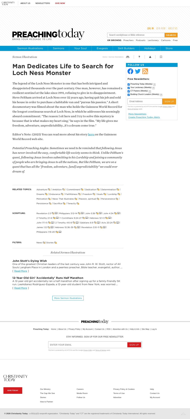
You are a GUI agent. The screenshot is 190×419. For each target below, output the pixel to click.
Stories (50, 242)
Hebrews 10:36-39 (64, 227)
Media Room (82, 393)
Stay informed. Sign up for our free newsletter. (95, 337)
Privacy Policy (167, 106)
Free (175, 40)
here (91, 134)
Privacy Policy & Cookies (124, 389)
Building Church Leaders (144, 94)
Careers (80, 389)
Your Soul (80, 48)
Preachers (128, 40)
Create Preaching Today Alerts (144, 117)
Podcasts (140, 40)
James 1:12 (41, 227)
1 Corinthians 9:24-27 (71, 218)
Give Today (12, 390)
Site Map (145, 329)
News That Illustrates (63, 198)
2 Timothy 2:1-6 (44, 218)
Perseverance (108, 198)
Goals (100, 194)
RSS (108, 329)
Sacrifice (57, 203)
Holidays (149, 48)
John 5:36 (90, 213)
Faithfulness (71, 194)
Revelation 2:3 (43, 213)
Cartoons (166, 40)
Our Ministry (45, 389)
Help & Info (134, 329)
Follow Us (81, 397)
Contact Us (99, 329)
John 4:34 (108, 213)
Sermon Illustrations (30, 48)
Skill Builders (126, 48)
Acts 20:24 (107, 222)
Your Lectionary (140, 87)
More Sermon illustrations (68, 298)
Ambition (57, 189)
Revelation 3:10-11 (90, 227)
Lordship (112, 194)
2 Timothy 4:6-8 (63, 222)
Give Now (60, 3)
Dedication (90, 189)
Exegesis (102, 48)
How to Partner (46, 402)
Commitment (73, 189)
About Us (25, 3)
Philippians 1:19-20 (45, 232)
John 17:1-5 (41, 222)
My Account (88, 329)
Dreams (40, 194)
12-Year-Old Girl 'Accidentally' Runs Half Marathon (47, 278)
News (39, 242)
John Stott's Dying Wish (29, 261)
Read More (20, 271)
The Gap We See (47, 393)
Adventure (41, 189)
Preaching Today (141, 84)
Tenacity (71, 203)
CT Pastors (139, 91)
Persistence (42, 203)
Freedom (87, 194)
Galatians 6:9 (86, 222)
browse (116, 40)
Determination (108, 189)
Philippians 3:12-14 (68, 213)
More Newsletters (137, 114)
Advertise (117, 397)
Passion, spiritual (87, 198)
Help (152, 389)
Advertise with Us (120, 329)
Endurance (54, 194)
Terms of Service (133, 109)
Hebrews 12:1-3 (97, 218)
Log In (150, 28)
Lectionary (153, 40)
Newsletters (42, 3)
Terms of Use (119, 393)
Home (105, 57)
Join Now (161, 28)
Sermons (58, 48)
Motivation (41, 198)
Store (169, 48)
